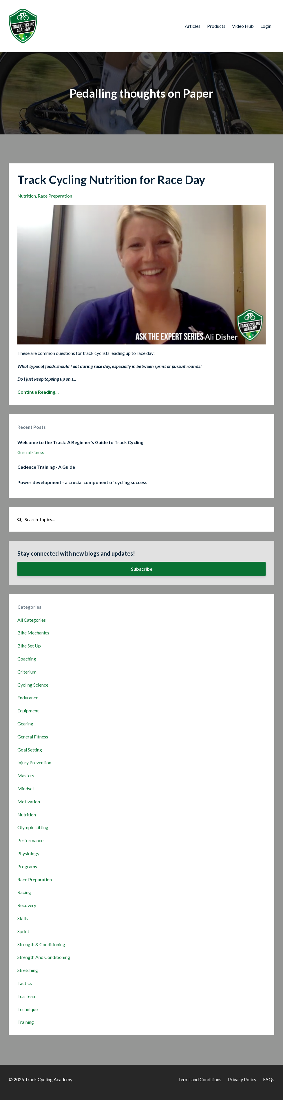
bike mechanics (33, 632)
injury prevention (34, 762)
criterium (26, 671)
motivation (28, 801)
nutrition (26, 195)
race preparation (55, 195)
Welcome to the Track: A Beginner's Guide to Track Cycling (80, 442)
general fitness (30, 452)
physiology (28, 853)
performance (30, 840)
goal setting (29, 749)
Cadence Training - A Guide (46, 467)
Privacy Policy (242, 1079)
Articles (192, 26)
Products (216, 26)
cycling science (32, 684)
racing (24, 892)
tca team (26, 996)
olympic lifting (32, 827)
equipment (28, 710)
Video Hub (243, 26)
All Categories (31, 620)
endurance (27, 697)
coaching (26, 658)
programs (27, 866)
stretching (27, 970)
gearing (25, 723)
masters (25, 775)
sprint (23, 931)
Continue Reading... (38, 392)
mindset (25, 788)
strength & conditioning (41, 944)
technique (27, 1009)
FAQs (268, 1079)
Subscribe (141, 569)
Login (265, 26)
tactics (24, 983)
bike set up (29, 645)
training (25, 1022)
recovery (26, 905)
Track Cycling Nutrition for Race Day (111, 180)
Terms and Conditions (199, 1079)
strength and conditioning (43, 957)
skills (22, 918)
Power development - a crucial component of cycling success (82, 482)
